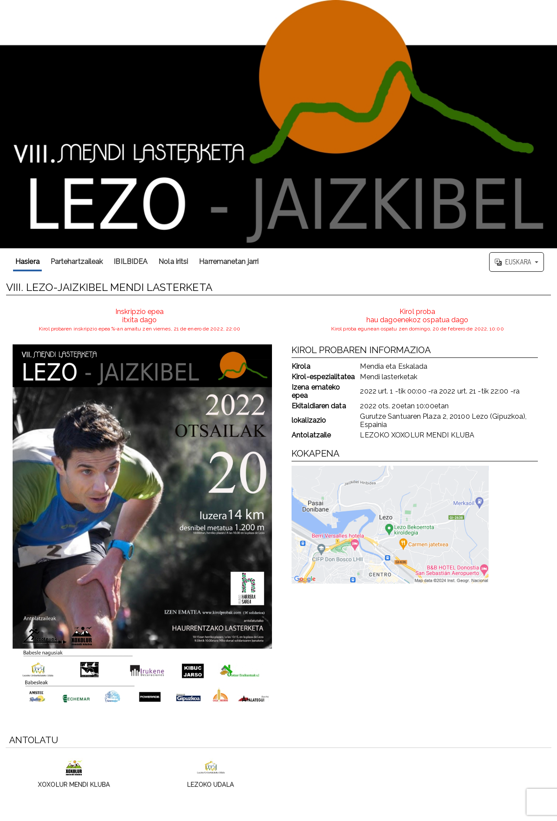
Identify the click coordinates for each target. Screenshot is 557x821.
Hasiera (27, 261)
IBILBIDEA (131, 261)
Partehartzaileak (76, 261)
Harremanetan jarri (228, 261)
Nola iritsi (173, 261)
